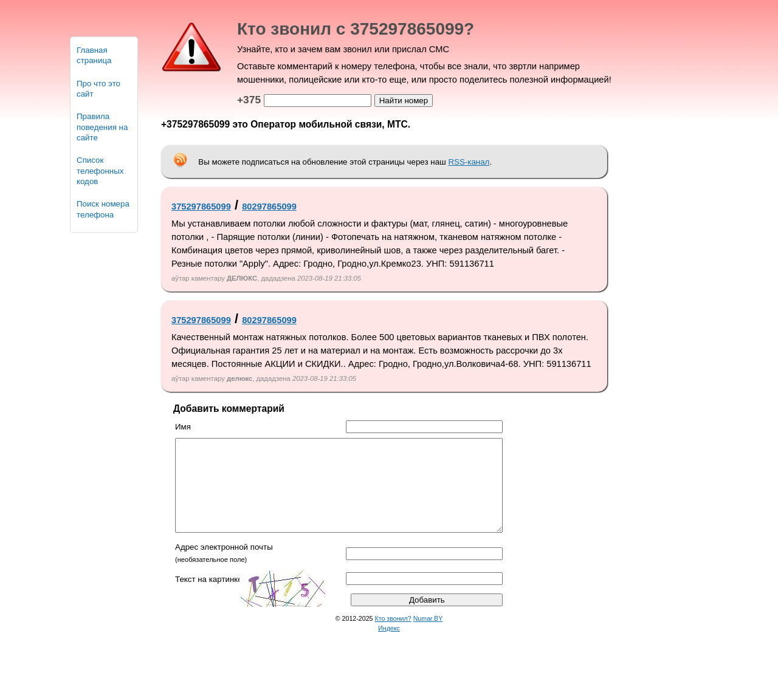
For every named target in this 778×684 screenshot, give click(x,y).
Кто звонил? (393, 636)
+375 (249, 100)
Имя (183, 426)
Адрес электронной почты (224, 565)
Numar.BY (428, 636)
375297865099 (201, 206)
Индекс (389, 646)
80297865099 (269, 206)
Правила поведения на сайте (102, 127)
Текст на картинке (209, 597)
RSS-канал (468, 161)
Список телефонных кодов (100, 171)
